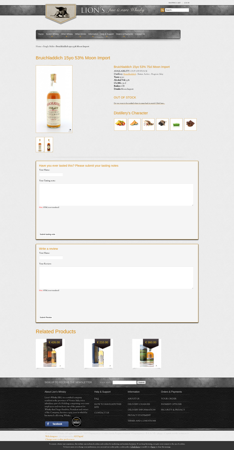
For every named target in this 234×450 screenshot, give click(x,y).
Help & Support (107, 34)
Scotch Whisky (52, 34)
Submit (141, 391)
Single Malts (48, 46)
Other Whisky (67, 34)
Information (93, 34)
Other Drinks (80, 34)
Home (41, 34)
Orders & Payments (124, 34)
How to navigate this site (107, 415)
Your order (169, 407)
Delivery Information (141, 418)
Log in (186, 3)
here (153, 447)
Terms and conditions (142, 429)
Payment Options (171, 413)
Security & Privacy (173, 418)
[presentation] (61, 225)
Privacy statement (139, 424)
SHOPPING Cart (174, 3)
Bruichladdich (129, 74)
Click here (135, 447)
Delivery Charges (139, 413)
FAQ (96, 407)
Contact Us (140, 34)
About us (133, 407)
